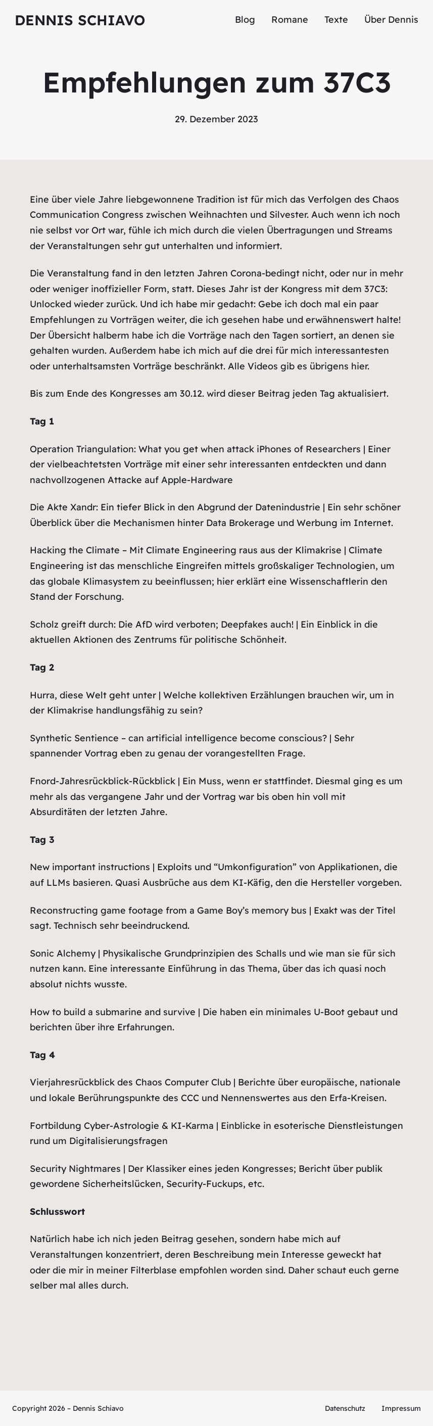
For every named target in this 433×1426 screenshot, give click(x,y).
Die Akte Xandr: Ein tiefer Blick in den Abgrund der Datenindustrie (175, 507)
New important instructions (90, 867)
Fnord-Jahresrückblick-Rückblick (102, 781)
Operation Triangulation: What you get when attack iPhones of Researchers (195, 449)
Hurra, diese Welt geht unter (93, 695)
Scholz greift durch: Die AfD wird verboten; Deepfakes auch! (162, 624)
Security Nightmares (75, 1168)
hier (359, 366)
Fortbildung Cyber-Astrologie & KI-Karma (122, 1125)
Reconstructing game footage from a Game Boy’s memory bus (168, 910)
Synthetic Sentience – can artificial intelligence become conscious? (178, 738)
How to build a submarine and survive (113, 1012)
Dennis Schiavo (80, 20)
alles (88, 1285)
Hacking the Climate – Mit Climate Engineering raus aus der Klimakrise (186, 550)
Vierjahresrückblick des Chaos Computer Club (130, 1082)
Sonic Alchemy (62, 953)
